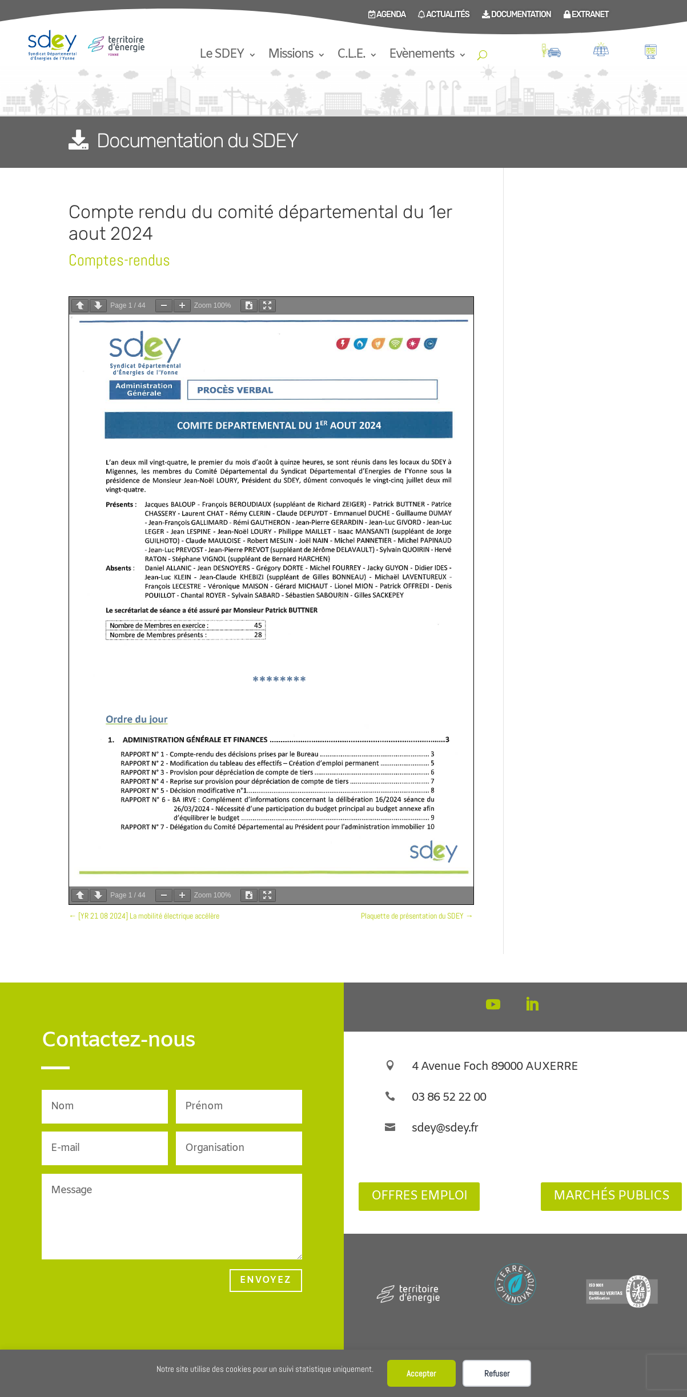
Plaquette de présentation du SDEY (417, 916)
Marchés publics (611, 1196)
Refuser (496, 1373)
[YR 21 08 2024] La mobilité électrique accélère (144, 916)
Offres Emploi (419, 1196)
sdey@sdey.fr (445, 1128)
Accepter (421, 1373)
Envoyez (266, 1280)
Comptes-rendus (119, 260)
